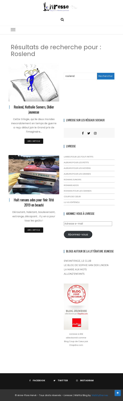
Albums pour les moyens (77, 168)
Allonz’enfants (74, 273)
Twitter (61, 380)
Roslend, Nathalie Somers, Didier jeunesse (34, 109)
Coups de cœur (72, 196)
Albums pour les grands (77, 174)
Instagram (85, 380)
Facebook (37, 380)
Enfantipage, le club (77, 261)
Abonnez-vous (78, 234)
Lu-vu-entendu (72, 202)
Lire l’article (34, 141)
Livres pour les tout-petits (78, 157)
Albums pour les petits (76, 162)
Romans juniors (72, 179)
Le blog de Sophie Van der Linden (86, 265)
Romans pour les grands (77, 191)
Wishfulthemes (99, 395)
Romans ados (71, 185)
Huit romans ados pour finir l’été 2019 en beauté (34, 202)
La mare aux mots (75, 269)
